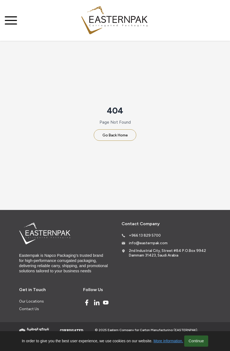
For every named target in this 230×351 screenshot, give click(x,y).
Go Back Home (115, 135)
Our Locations (31, 301)
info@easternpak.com (148, 243)
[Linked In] (96, 302)
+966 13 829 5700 (145, 235)
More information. (168, 341)
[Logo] (115, 20)
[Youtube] (105, 302)
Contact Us (29, 309)
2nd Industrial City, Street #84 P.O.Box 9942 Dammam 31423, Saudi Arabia (167, 253)
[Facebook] (86, 302)
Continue (196, 341)
